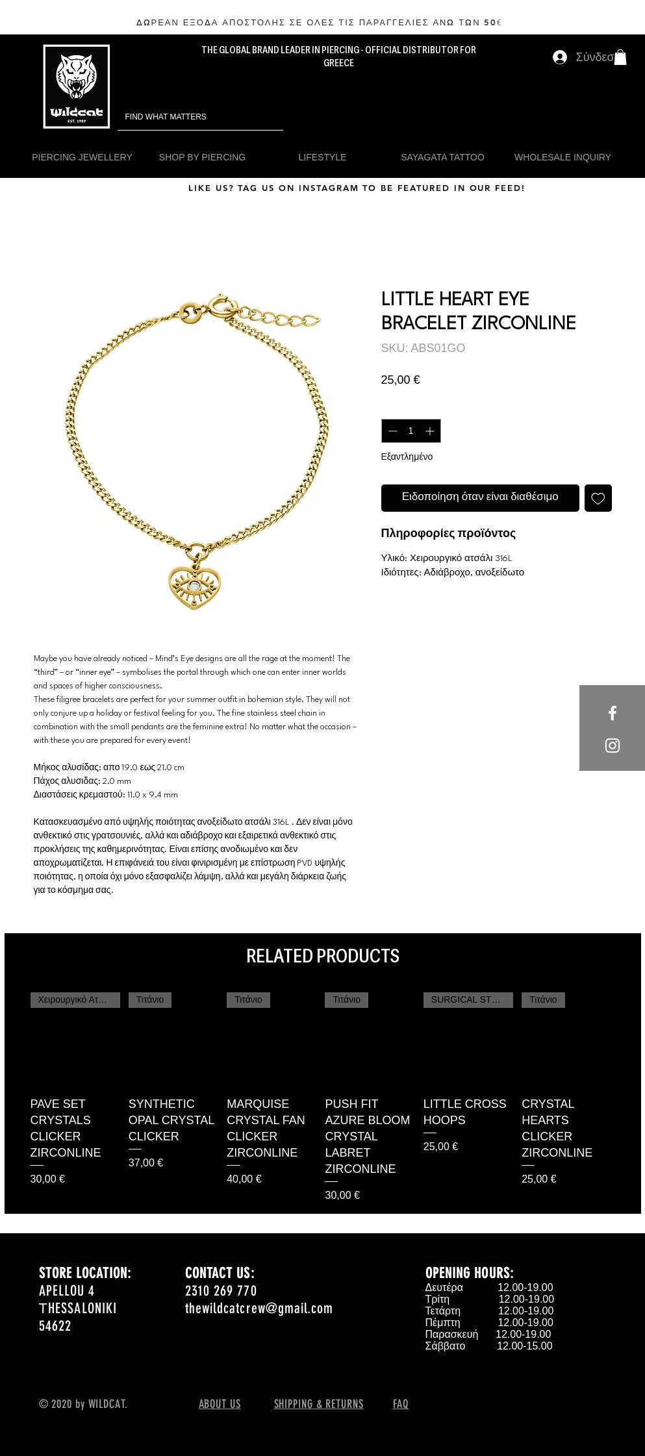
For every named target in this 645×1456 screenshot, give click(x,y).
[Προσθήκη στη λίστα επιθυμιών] (598, 498)
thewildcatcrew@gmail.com (259, 1308)
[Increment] (431, 431)
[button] (620, 57)
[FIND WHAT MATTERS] (182, 117)
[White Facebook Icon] (612, 713)
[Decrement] (391, 431)
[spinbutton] (411, 431)
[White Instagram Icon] (612, 745)
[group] (323, 1097)
